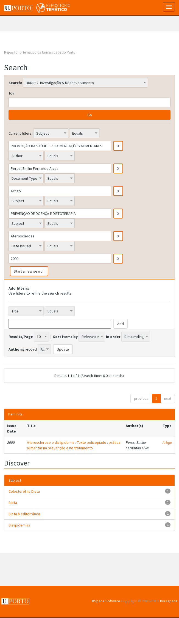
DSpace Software (106, 600)
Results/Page (21, 336)
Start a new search (29, 271)
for (11, 93)
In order (113, 336)
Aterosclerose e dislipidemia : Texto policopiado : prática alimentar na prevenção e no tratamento (73, 445)
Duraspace (169, 600)
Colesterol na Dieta (24, 491)
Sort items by (65, 336)
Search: (15, 82)
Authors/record (23, 349)
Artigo (167, 442)
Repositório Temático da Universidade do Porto (39, 52)
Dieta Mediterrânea (24, 513)
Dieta (13, 502)
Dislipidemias (19, 525)
